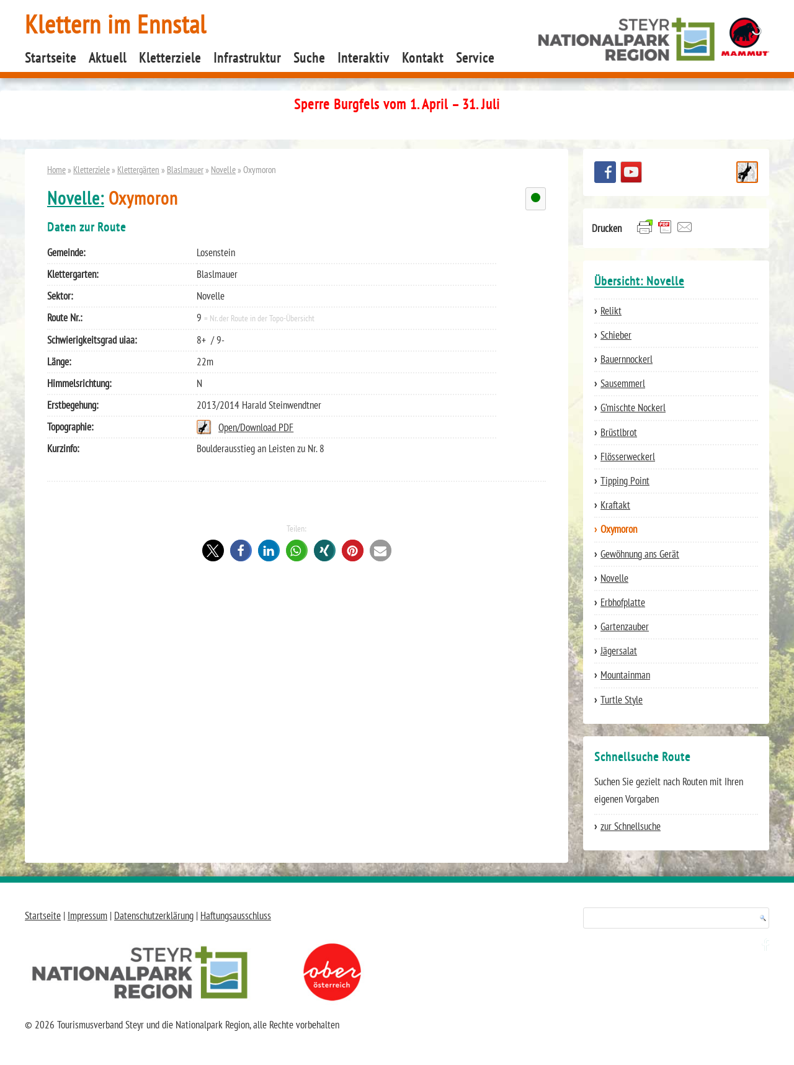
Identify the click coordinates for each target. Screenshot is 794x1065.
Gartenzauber (624, 626)
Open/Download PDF (255, 427)
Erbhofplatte (622, 602)
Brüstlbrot (618, 432)
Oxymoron (618, 529)
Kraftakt (615, 505)
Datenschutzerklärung (154, 915)
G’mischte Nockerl (633, 407)
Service (475, 57)
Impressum (87, 915)
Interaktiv (363, 57)
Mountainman (625, 675)
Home (56, 169)
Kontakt (423, 57)
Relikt (611, 311)
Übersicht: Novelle (639, 281)
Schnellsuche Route (747, 172)
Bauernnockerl (626, 359)
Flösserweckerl (627, 456)
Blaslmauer (185, 169)
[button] (213, 550)
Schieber (615, 335)
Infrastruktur (247, 57)
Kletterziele (170, 57)
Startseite (50, 57)
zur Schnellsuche (630, 826)
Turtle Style (621, 699)
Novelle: (75, 198)
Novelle (223, 169)
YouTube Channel (631, 172)
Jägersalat (618, 650)
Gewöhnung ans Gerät (639, 554)
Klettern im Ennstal (116, 23)
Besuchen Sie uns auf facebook (605, 172)
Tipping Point (624, 481)
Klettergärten (138, 169)
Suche (309, 57)
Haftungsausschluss (235, 915)
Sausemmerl (622, 383)
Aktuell (108, 57)
